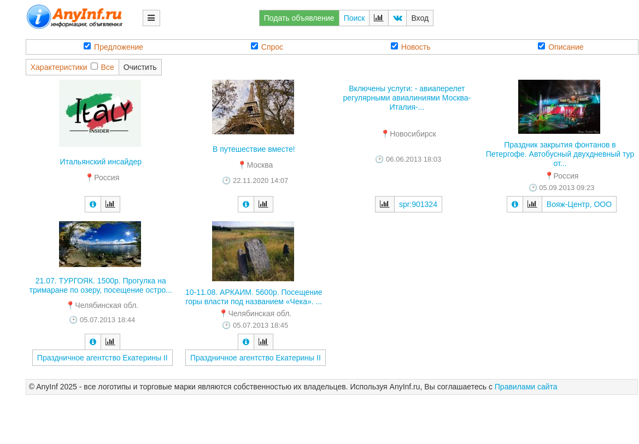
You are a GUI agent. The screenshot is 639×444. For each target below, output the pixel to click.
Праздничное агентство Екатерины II (102, 357)
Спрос (267, 46)
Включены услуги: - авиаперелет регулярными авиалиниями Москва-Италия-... (407, 97)
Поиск (354, 18)
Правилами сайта (526, 386)
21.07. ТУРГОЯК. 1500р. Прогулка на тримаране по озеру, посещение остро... (101, 285)
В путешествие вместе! (254, 149)
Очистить (140, 67)
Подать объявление (299, 18)
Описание (560, 46)
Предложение (113, 46)
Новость (411, 46)
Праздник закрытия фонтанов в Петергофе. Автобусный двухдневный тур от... (560, 154)
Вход (420, 18)
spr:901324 (418, 204)
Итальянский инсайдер (101, 161)
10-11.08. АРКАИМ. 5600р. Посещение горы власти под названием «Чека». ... (254, 297)
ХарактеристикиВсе (72, 67)
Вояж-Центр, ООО (579, 204)
